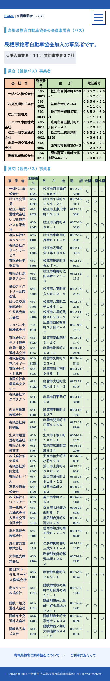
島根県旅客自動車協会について (36, 655)
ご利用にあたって (83, 655)
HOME (9, 16)
